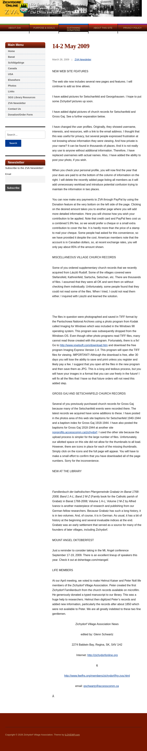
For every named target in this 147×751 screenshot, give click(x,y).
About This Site (103, 28)
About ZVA (14, 28)
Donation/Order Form (20, 114)
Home (11, 51)
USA (10, 74)
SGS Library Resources (21, 97)
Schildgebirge (16, 62)
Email (8, 174)
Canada (12, 68)
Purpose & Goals (44, 28)
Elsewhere (14, 80)
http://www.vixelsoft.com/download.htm (84, 345)
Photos (12, 85)
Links (11, 91)
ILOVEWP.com (72, 734)
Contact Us (14, 108)
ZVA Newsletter (17, 103)
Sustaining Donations (73, 29)
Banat (11, 56)
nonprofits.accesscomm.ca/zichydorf (74, 432)
